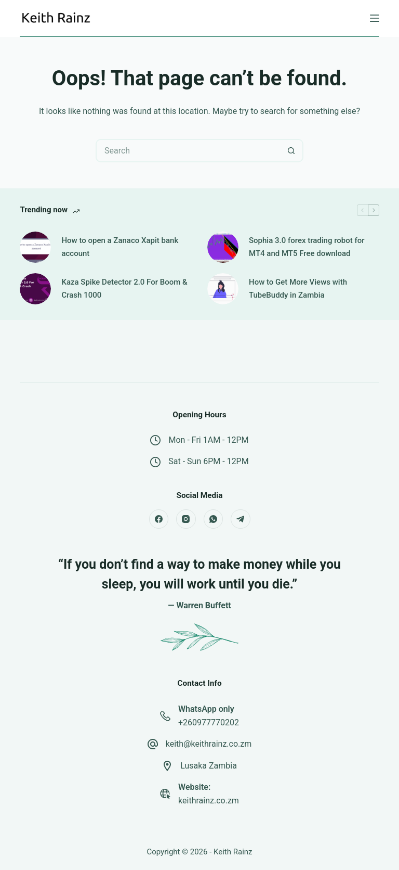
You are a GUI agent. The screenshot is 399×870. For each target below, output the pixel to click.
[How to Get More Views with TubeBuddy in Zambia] (222, 288)
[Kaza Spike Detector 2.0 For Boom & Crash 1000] (35, 288)
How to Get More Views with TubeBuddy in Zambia (298, 288)
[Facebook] (159, 519)
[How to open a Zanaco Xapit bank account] (35, 247)
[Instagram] (186, 519)
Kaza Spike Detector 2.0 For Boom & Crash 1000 (124, 288)
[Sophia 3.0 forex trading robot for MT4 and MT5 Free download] (222, 247)
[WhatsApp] (213, 519)
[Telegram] (240, 519)
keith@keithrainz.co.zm (209, 744)
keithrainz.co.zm (208, 800)
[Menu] (374, 18)
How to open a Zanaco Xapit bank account (119, 247)
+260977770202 (208, 722)
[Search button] (291, 150)
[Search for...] (188, 150)
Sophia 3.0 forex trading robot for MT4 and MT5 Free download (307, 247)
